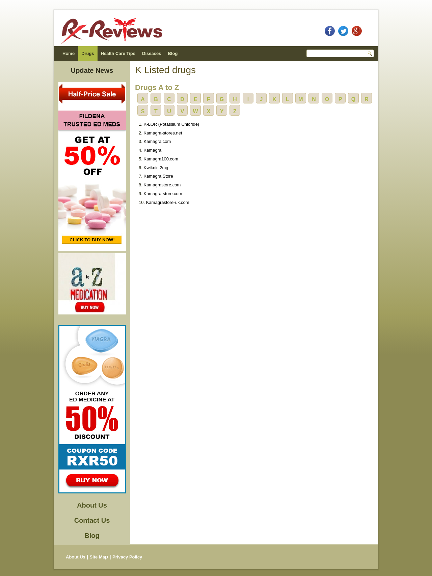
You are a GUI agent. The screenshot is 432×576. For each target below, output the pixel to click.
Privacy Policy (127, 556)
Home (68, 53)
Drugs (87, 53)
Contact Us (92, 520)
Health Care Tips (118, 53)
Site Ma (97, 556)
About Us (92, 505)
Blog (173, 53)
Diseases (151, 53)
